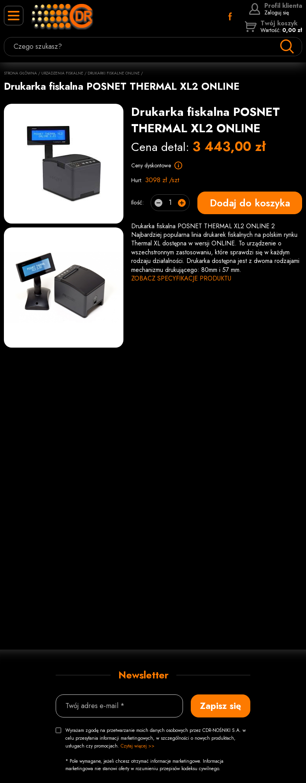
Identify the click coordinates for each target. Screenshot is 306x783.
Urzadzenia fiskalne (62, 73)
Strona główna (20, 73)
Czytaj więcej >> (138, 745)
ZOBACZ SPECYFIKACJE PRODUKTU (181, 278)
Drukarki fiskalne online (114, 73)
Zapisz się (220, 705)
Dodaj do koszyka (250, 202)
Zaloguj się (275, 9)
